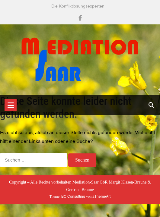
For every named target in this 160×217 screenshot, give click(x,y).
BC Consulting (73, 196)
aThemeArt (101, 196)
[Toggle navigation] (11, 105)
